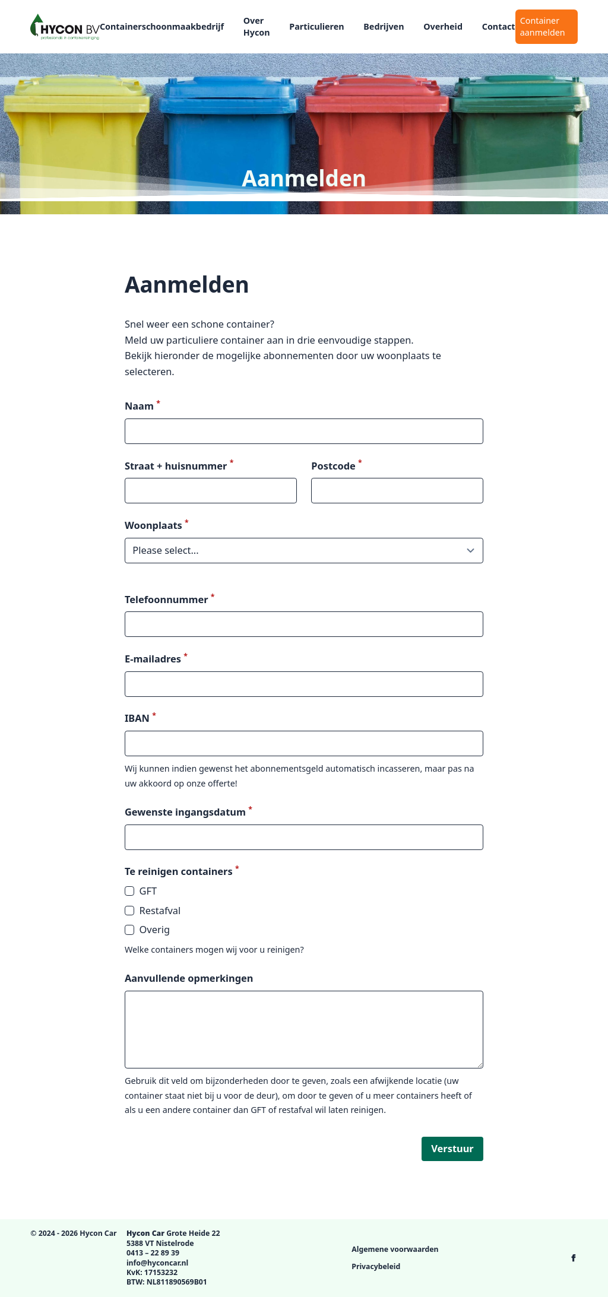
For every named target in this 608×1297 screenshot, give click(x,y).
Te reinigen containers (182, 871)
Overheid (443, 26)
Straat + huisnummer (179, 465)
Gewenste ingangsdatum (188, 812)
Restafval (152, 910)
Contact (498, 26)
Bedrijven (383, 26)
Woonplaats (157, 525)
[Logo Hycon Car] (65, 27)
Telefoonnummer (169, 599)
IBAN (140, 718)
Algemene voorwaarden (395, 1249)
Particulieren (316, 26)
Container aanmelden (542, 26)
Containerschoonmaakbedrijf (162, 26)
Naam (142, 406)
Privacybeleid (376, 1266)
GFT (141, 891)
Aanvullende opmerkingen (189, 978)
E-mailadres (156, 658)
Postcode (336, 465)
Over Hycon (256, 26)
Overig (147, 929)
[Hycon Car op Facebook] (573, 1257)
